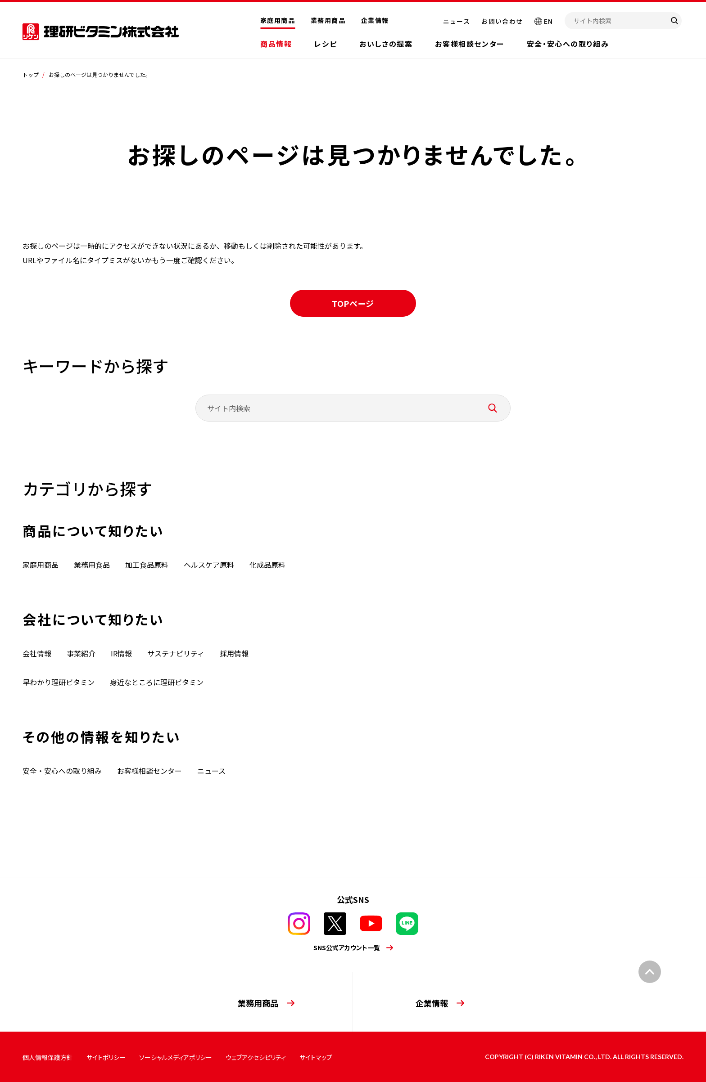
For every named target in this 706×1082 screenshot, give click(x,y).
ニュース (457, 21)
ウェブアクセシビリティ (256, 1057)
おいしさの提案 (385, 43)
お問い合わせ (502, 21)
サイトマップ (315, 1057)
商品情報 (276, 43)
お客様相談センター (469, 43)
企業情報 (375, 20)
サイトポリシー (106, 1057)
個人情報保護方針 (48, 1057)
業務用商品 (328, 20)
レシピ (325, 43)
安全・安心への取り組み (568, 43)
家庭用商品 (277, 20)
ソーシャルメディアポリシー (175, 1057)
